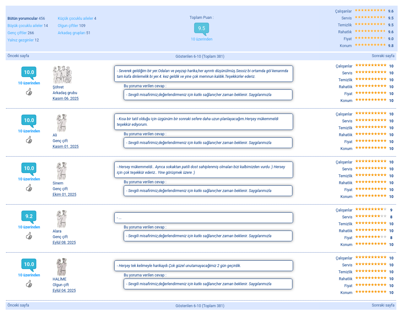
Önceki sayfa (18, 56)
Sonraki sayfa (383, 56)
